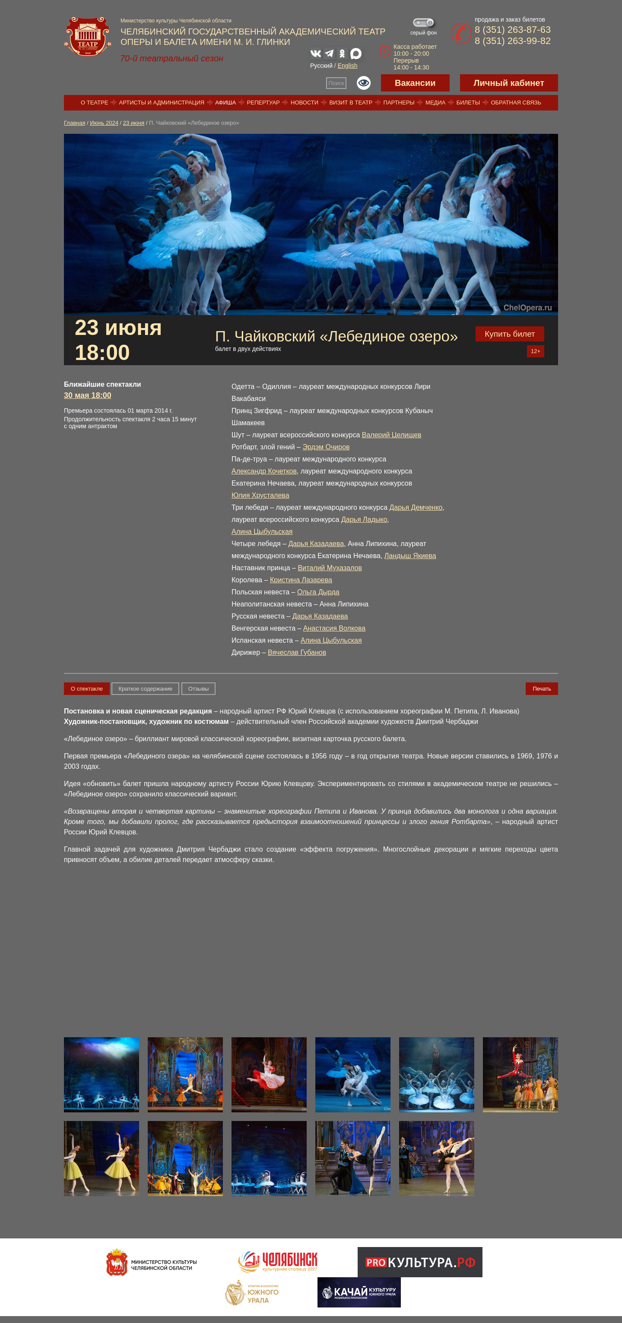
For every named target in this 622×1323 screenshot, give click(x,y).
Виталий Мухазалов (330, 568)
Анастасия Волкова (334, 628)
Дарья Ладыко (364, 519)
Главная (74, 123)
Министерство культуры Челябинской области (176, 21)
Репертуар (263, 102)
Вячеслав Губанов (297, 652)
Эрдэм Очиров (325, 447)
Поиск (336, 83)
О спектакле (87, 688)
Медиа (435, 102)
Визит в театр (350, 102)
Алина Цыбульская (262, 531)
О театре (94, 102)
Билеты (468, 102)
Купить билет (510, 333)
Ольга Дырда (318, 592)
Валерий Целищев (392, 435)
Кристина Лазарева (301, 580)
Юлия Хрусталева (260, 495)
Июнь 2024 (104, 123)
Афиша (225, 102)
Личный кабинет (509, 83)
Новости (304, 102)
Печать (542, 688)
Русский (321, 65)
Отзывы (198, 688)
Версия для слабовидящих (364, 83)
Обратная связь (516, 102)
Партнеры (399, 102)
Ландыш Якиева (410, 555)
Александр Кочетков (264, 471)
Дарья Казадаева (316, 543)
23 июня (133, 123)
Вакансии (415, 83)
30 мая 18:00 (87, 395)
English (348, 65)
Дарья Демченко (416, 507)
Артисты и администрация (162, 102)
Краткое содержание (145, 688)
